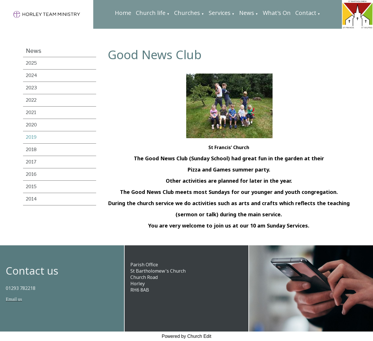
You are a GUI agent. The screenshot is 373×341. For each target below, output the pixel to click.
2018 (31, 149)
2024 (31, 75)
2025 (31, 63)
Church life (150, 13)
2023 (31, 87)
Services (220, 13)
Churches (187, 13)
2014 (31, 199)
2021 (31, 112)
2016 (31, 174)
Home (123, 13)
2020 (31, 125)
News (246, 13)
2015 (31, 186)
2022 (31, 100)
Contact (305, 13)
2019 (31, 137)
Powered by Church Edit (187, 336)
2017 (31, 162)
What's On (277, 13)
